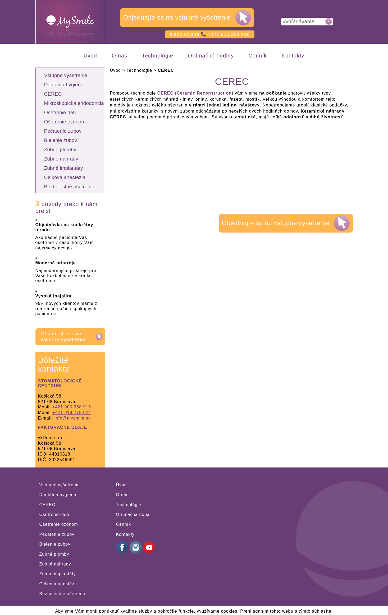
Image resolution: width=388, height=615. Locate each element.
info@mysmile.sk (72, 418)
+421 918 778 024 (71, 412)
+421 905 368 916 (71, 407)
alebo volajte (210, 34)
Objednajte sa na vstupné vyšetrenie (177, 17)
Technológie (128, 504)
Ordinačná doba (133, 514)
